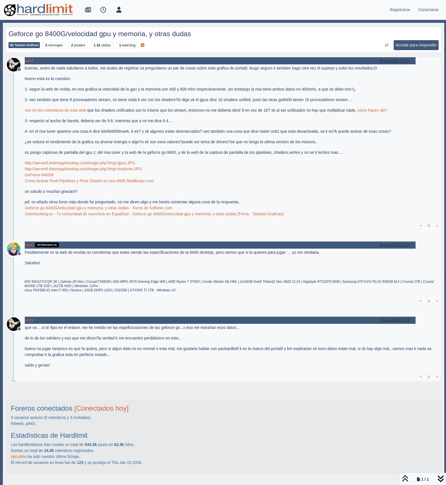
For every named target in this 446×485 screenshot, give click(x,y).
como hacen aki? (372, 110)
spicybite (18, 456)
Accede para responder (416, 45)
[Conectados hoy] (101, 408)
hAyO (29, 245)
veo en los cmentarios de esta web (55, 110)
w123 (29, 61)
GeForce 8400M (39, 175)
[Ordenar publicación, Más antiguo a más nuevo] (386, 45)
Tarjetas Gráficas (24, 45)
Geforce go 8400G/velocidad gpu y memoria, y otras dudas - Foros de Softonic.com (98, 208)
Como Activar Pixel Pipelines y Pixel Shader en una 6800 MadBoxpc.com (89, 181)
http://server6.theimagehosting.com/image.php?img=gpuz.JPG (80, 163)
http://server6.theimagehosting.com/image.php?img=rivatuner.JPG (83, 169)
